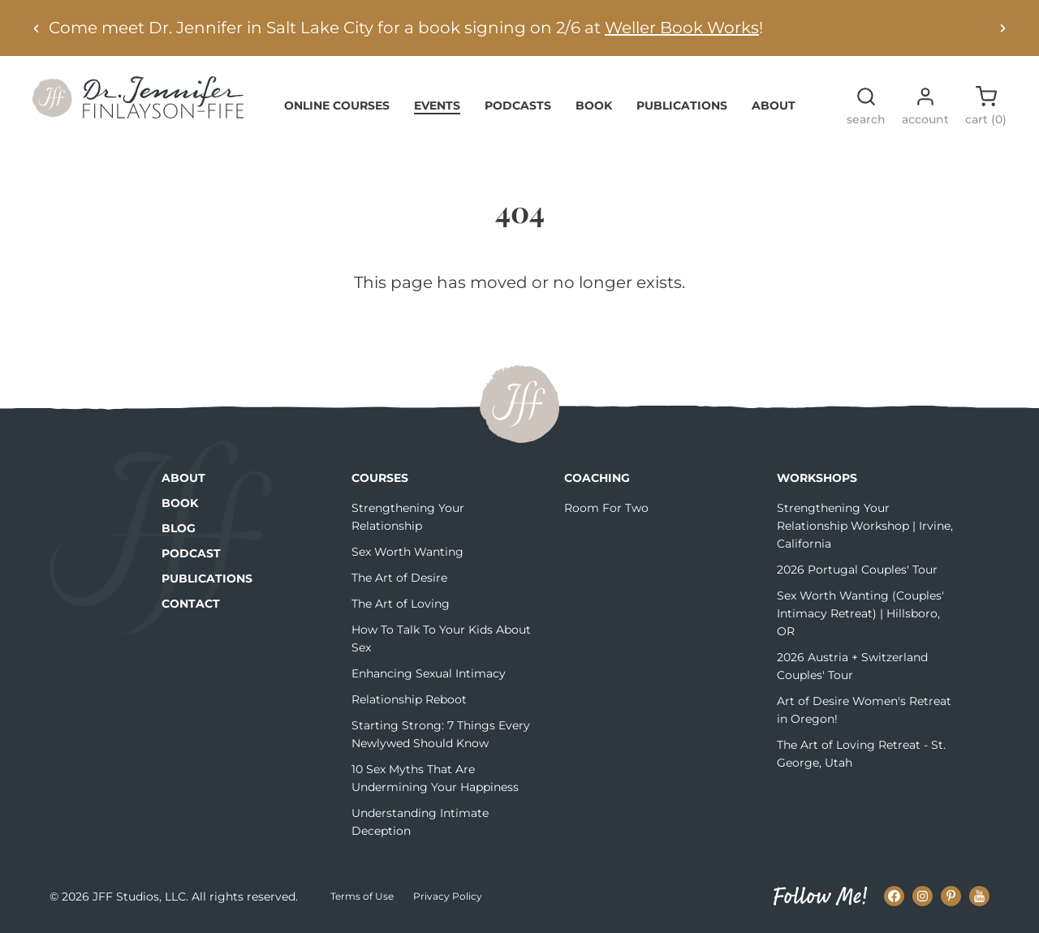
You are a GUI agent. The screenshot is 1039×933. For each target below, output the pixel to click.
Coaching (597, 478)
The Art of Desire (399, 577)
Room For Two (606, 508)
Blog (179, 528)
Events (437, 105)
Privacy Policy (447, 896)
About (773, 105)
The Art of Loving (400, 603)
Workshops (817, 478)
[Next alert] (1002, 28)
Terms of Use (362, 896)
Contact (191, 603)
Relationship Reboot (409, 699)
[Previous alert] (36, 28)
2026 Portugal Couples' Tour (857, 569)
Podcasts (518, 105)
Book (594, 105)
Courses (379, 478)
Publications (681, 105)
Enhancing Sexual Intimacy (428, 673)
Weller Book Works (682, 27)
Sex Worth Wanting (407, 551)
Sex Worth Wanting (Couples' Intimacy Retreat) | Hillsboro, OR (860, 613)
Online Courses (337, 105)
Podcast (191, 553)
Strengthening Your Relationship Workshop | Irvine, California (865, 526)
